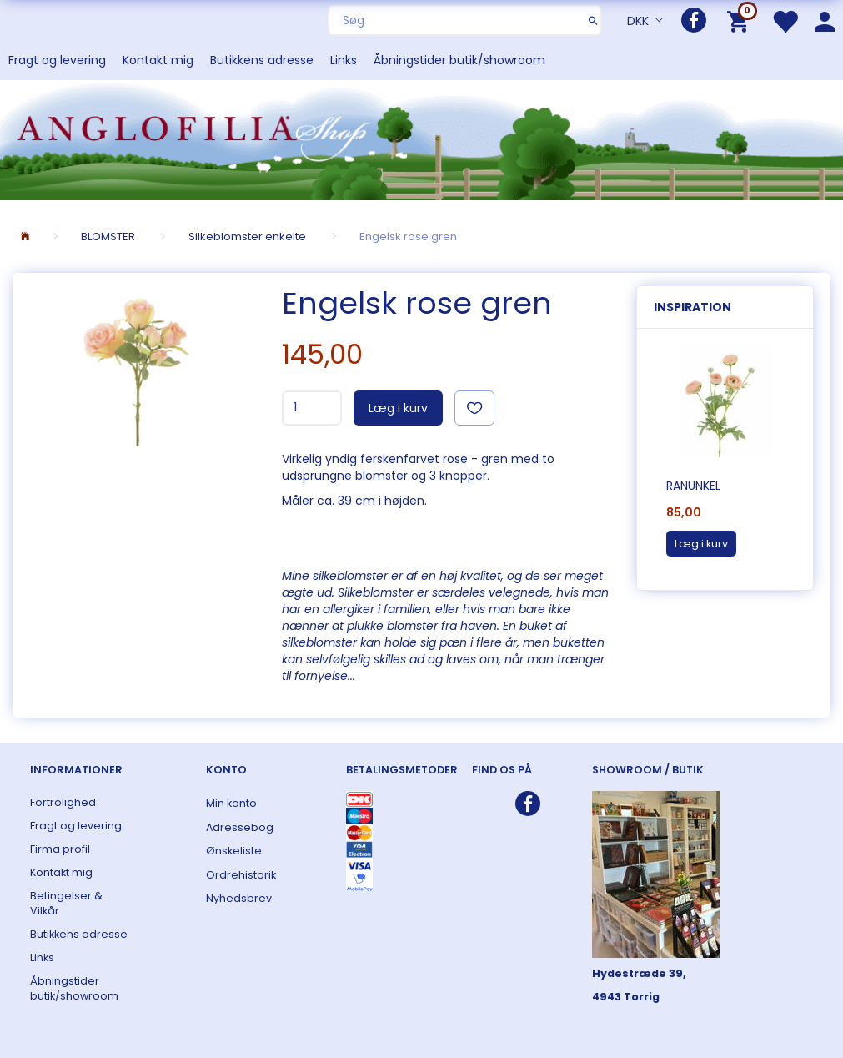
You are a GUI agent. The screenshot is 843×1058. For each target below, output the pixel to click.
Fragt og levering (57, 60)
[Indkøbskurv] (741, 20)
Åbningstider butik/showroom (459, 60)
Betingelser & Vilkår (66, 903)
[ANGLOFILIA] (421, 139)
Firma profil (60, 849)
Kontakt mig (158, 60)
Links (343, 60)
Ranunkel (693, 485)
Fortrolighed (63, 802)
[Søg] (593, 20)
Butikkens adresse (262, 60)
